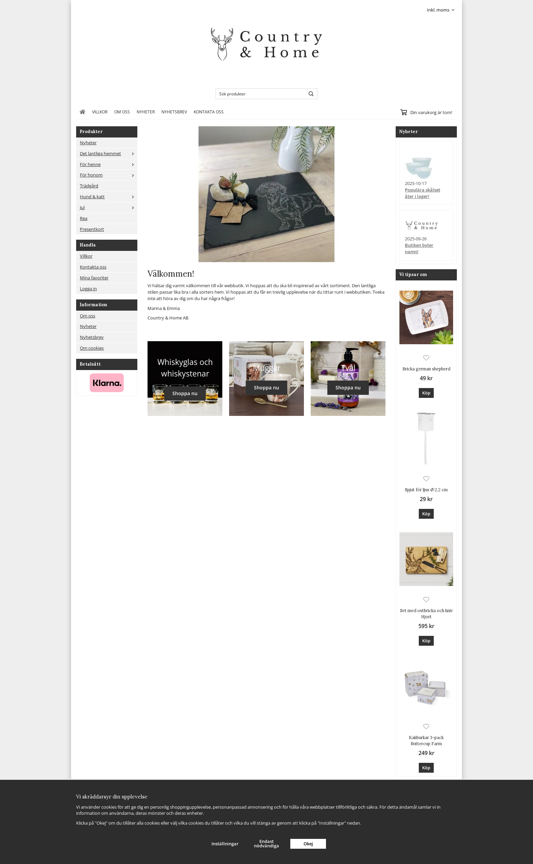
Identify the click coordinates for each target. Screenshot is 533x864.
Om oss (122, 111)
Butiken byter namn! (419, 248)
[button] (426, 393)
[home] (82, 111)
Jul (108, 207)
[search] (309, 94)
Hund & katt (108, 197)
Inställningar (225, 844)
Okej (308, 844)
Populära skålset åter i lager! (422, 193)
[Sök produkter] (259, 94)
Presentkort (92, 229)
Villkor (99, 111)
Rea (83, 218)
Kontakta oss (209, 111)
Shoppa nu (184, 393)
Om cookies (92, 348)
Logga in (88, 289)
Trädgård (89, 186)
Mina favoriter (94, 278)
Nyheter (146, 111)
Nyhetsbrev (174, 111)
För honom (108, 175)
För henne (108, 164)
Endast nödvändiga (266, 843)
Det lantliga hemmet (108, 153)
